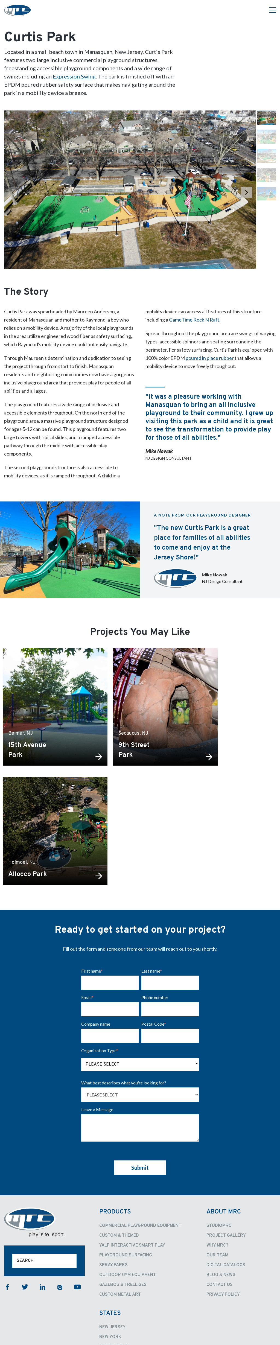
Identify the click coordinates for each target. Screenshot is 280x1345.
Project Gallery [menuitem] (226, 1126)
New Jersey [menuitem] (112, 1217)
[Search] (44, 1151)
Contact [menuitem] (112, 1287)
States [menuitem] (110, 1203)
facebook (7, 1177)
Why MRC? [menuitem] (217, 1136)
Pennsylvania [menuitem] (114, 1276)
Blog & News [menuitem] (220, 1165)
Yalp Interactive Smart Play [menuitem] (132, 1136)
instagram (60, 1177)
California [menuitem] (111, 1257)
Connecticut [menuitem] (114, 1237)
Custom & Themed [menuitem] (119, 1126)
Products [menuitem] (115, 1102)
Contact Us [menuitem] (219, 1175)
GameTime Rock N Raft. (194, 320)
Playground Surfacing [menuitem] (125, 1145)
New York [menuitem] (110, 1227)
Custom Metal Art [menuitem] (120, 1185)
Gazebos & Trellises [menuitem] (123, 1175)
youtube (77, 1177)
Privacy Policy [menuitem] (223, 1185)
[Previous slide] (13, 192)
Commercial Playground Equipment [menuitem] (140, 1116)
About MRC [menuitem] (223, 1102)
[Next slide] (246, 192)
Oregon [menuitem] (108, 1267)
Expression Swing (74, 76)
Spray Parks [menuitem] (113, 1155)
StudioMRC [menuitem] (218, 1116)
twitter (25, 1177)
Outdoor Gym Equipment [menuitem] (127, 1165)
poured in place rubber (210, 358)
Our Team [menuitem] (217, 1145)
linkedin (42, 1177)
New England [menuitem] (114, 1247)
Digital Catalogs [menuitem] (225, 1155)
